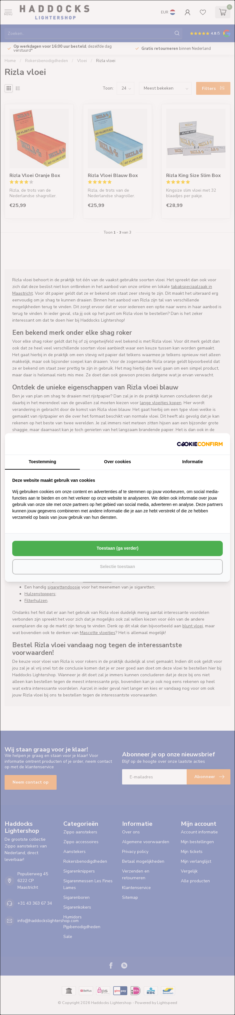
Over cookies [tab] (117, 461)
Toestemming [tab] (42, 461)
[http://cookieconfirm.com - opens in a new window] (200, 444)
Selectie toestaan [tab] (117, 566)
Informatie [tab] (192, 461)
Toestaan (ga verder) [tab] (118, 548)
